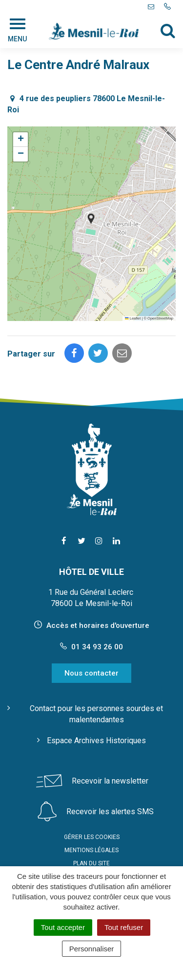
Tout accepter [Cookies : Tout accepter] (63, 927)
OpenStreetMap (160, 318)
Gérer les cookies (92, 837)
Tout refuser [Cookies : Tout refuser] (123, 927)
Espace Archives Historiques (96, 740)
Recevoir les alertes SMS (110, 811)
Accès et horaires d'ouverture (97, 625)
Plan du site (91, 863)
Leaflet (133, 318)
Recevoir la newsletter (110, 780)
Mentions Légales (91, 850)
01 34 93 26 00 (91, 647)
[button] (91, 219)
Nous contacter (91, 673)
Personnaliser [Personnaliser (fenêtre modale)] (91, 949)
